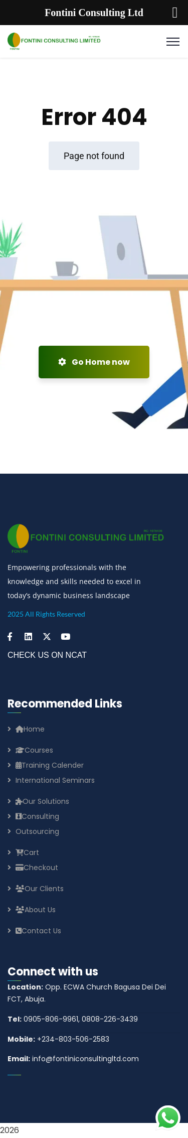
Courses (34, 750)
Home (30, 729)
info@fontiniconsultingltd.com (73, 1059)
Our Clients (40, 889)
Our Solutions (42, 801)
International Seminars (55, 780)
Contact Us (38, 931)
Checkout (37, 868)
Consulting (37, 816)
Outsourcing (37, 831)
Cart (27, 852)
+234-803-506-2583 (58, 1039)
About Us (36, 910)
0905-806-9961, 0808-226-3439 (73, 1019)
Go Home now (94, 362)
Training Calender (50, 765)
